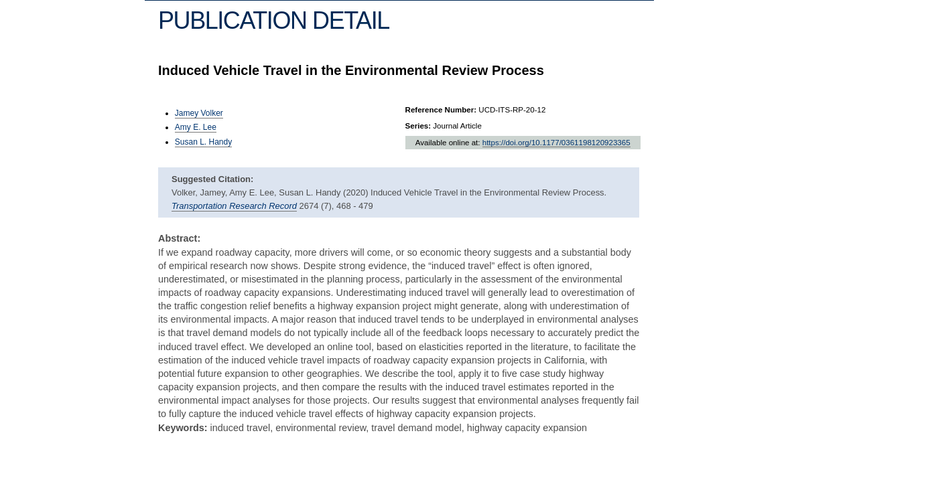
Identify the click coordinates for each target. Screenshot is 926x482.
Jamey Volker (199, 113)
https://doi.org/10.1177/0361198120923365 (556, 143)
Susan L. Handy (203, 142)
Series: (418, 126)
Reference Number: (441, 110)
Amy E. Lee (195, 127)
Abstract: (179, 238)
